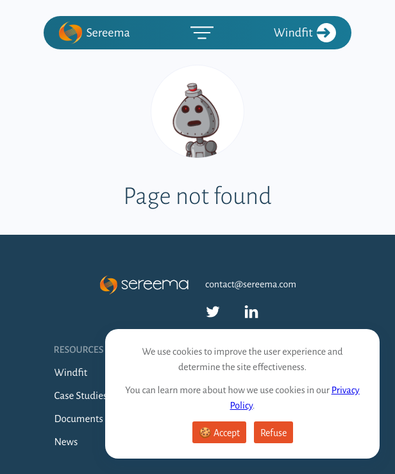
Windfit (305, 32)
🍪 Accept (219, 433)
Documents (79, 419)
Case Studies (81, 396)
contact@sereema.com (250, 285)
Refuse (273, 433)
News (66, 442)
